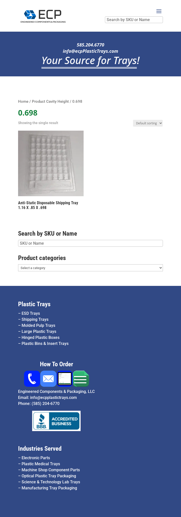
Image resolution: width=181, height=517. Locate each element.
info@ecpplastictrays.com (53, 397)
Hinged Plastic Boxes (40, 337)
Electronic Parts (36, 457)
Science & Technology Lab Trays (51, 482)
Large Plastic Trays (39, 331)
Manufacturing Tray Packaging (49, 488)
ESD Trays (31, 313)
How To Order (56, 364)
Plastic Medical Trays (41, 463)
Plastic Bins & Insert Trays (45, 343)
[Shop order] (148, 123)
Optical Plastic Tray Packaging (49, 476)
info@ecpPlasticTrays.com (90, 51)
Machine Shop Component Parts (51, 470)
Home (23, 101)
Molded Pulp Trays (38, 325)
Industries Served (40, 448)
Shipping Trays (35, 319)
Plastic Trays (34, 304)
